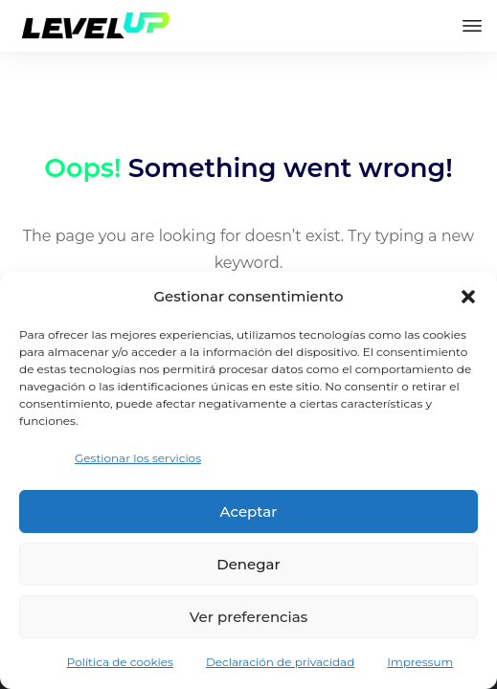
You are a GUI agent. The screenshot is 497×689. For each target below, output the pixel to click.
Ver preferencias (248, 617)
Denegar (248, 564)
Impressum (420, 662)
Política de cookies (120, 662)
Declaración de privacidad (280, 662)
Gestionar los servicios (138, 458)
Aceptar (249, 511)
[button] (468, 296)
